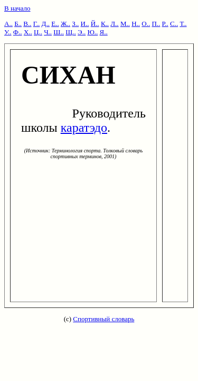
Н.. (135, 24)
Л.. (114, 24)
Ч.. (48, 32)
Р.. (165, 24)
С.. (174, 24)
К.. (105, 24)
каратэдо (84, 127)
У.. (8, 32)
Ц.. (38, 32)
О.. (146, 24)
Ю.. (92, 32)
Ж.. (65, 24)
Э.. (82, 32)
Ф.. (17, 32)
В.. (27, 24)
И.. (85, 24)
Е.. (55, 24)
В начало (17, 8)
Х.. (28, 32)
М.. (125, 24)
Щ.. (70, 32)
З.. (75, 24)
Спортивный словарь (103, 319)
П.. (156, 24)
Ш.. (58, 32)
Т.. (183, 24)
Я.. (104, 32)
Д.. (46, 24)
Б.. (18, 24)
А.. (8, 24)
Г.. (36, 24)
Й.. (95, 24)
